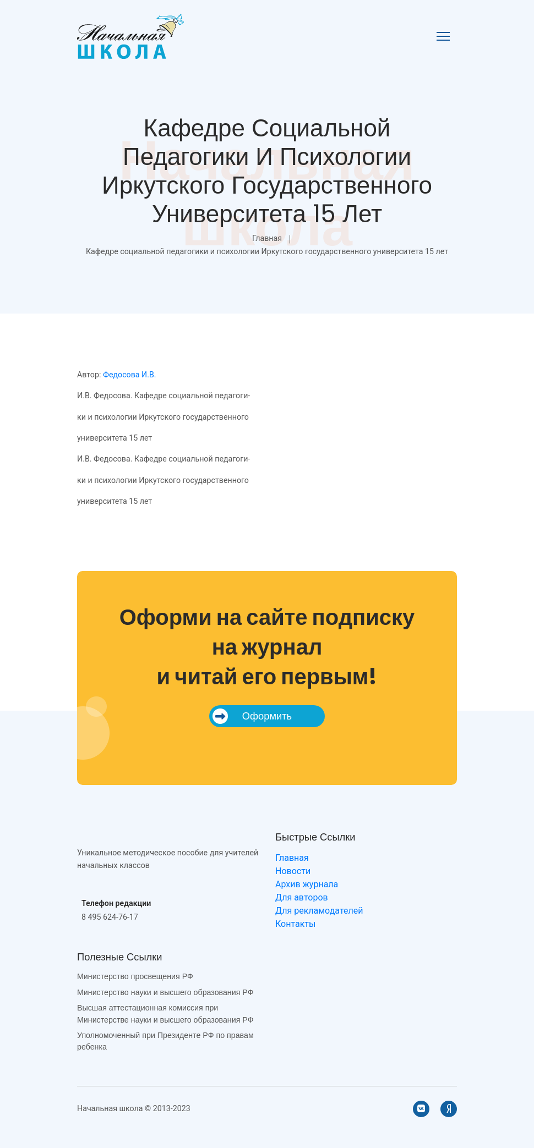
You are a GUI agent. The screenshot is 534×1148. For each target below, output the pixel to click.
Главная (267, 238)
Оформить (252, 716)
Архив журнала (306, 884)
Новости (292, 871)
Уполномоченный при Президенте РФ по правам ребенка (165, 1041)
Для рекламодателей (319, 910)
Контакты (295, 924)
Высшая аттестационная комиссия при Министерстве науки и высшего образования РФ (165, 1013)
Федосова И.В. (129, 374)
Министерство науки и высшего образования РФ (165, 992)
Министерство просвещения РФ (135, 976)
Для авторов (301, 897)
